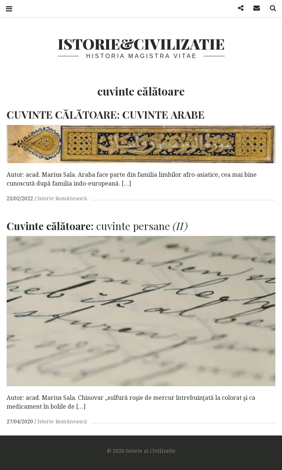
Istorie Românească (62, 198)
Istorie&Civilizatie (141, 43)
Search (270, 8)
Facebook (238, 8)
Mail (254, 8)
